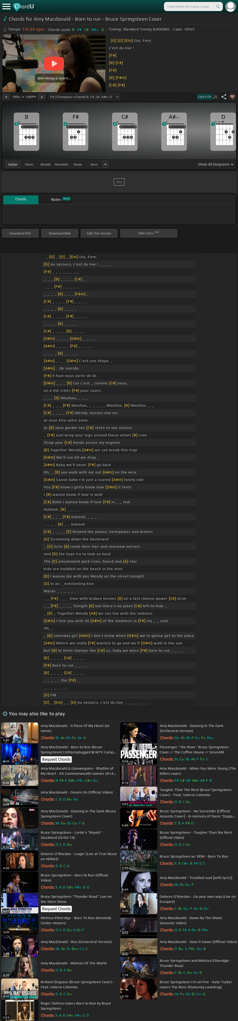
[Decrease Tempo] (6, 97)
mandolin (61, 164)
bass (94, 164)
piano (29, 164)
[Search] (218, 6)
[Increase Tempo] (42, 97)
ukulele (45, 164)
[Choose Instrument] (105, 164)
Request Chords (56, 759)
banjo (78, 164)
